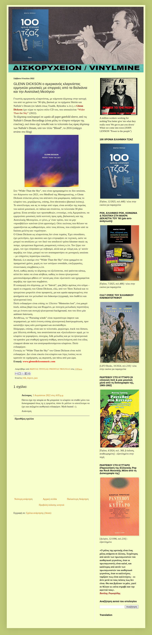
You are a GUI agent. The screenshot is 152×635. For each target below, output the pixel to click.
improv (30, 378)
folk (24, 378)
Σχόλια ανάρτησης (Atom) (38, 513)
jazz (36, 378)
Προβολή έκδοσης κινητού (51, 505)
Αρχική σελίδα (50, 499)
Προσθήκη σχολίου (24, 418)
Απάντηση (27, 411)
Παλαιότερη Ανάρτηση (78, 499)
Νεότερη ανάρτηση (23, 499)
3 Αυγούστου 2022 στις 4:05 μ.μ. (48, 395)
